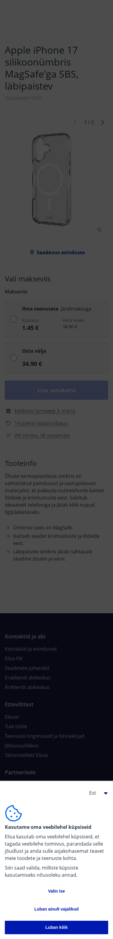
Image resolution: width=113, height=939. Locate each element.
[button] (96, 793)
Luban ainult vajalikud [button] (56, 909)
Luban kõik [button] (57, 927)
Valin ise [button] (56, 891)
